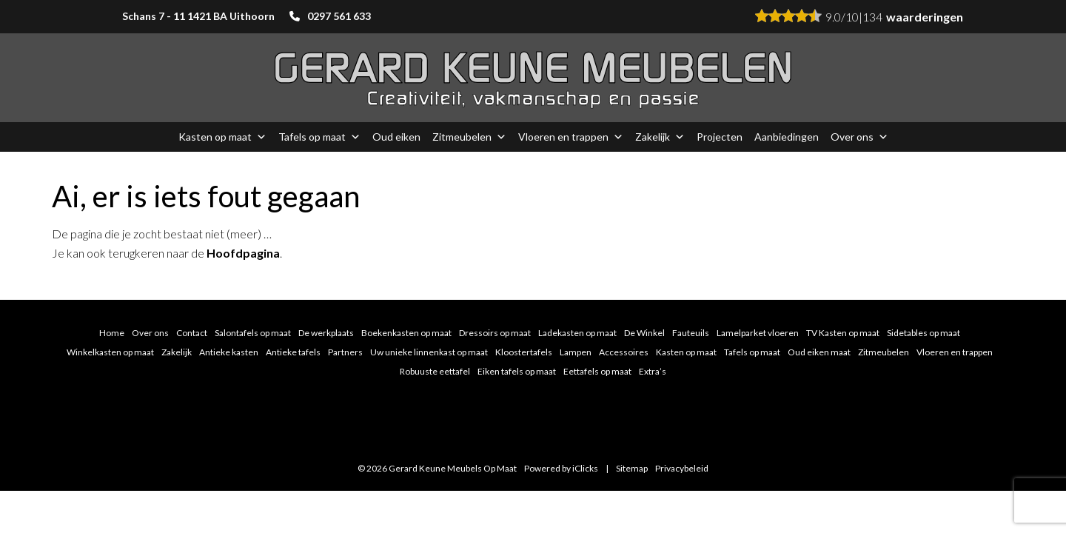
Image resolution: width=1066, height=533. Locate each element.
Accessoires (623, 352)
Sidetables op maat (923, 332)
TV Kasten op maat (842, 332)
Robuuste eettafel (435, 371)
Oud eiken (396, 136)
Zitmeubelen (469, 137)
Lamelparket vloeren (758, 332)
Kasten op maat (222, 137)
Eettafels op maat (597, 371)
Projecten (719, 136)
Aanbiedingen (786, 136)
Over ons (859, 137)
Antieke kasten (228, 352)
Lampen (575, 352)
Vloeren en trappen (570, 137)
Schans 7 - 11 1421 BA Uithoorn (198, 16)
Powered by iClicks (561, 468)
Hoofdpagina (243, 253)
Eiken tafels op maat (516, 371)
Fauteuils (690, 332)
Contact (191, 332)
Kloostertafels (523, 352)
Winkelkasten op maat (110, 352)
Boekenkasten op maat (406, 332)
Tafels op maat (319, 137)
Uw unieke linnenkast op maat (429, 352)
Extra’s (652, 371)
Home (111, 332)
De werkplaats (326, 332)
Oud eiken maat (819, 352)
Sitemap (632, 468)
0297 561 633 (339, 16)
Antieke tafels (293, 352)
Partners (345, 352)
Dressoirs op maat (495, 332)
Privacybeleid (681, 468)
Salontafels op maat (253, 332)
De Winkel (644, 332)
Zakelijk (660, 137)
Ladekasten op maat (577, 332)
